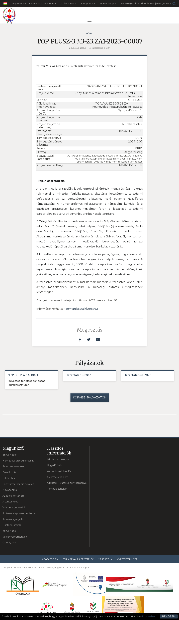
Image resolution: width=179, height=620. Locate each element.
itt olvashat (148, 616)
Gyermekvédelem (57, 477)
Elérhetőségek (108, 3)
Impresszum (105, 559)
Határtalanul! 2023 (137, 375)
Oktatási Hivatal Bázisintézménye (67, 483)
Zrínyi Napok (10, 454)
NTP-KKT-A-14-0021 (23, 375)
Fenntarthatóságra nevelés (18, 484)
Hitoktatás (9, 478)
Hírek (89, 33)
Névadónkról (10, 489)
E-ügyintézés (88, 3)
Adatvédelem (50, 559)
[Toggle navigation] (89, 20)
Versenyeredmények (15, 536)
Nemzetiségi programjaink (18, 460)
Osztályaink (9, 542)
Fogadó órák (54, 465)
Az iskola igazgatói (13, 519)
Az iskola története (14, 495)
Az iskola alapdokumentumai (19, 513)
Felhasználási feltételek (78, 559)
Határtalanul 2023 (79, 375)
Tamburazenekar (57, 488)
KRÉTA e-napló (68, 3)
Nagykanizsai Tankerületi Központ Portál (34, 3)
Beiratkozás (9, 472)
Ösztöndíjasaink (12, 525)
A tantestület (10, 501)
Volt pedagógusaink (14, 507)
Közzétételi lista (127, 559)
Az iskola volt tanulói (59, 471)
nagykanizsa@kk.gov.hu (80, 308)
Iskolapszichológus (58, 459)
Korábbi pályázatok (89, 397)
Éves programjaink (13, 466)
